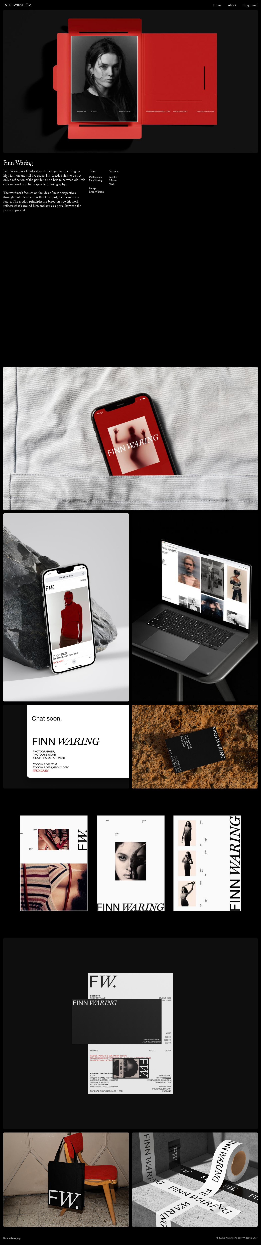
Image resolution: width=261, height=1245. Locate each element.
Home (217, 5)
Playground (250, 5)
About (232, 5)
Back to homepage (12, 1238)
